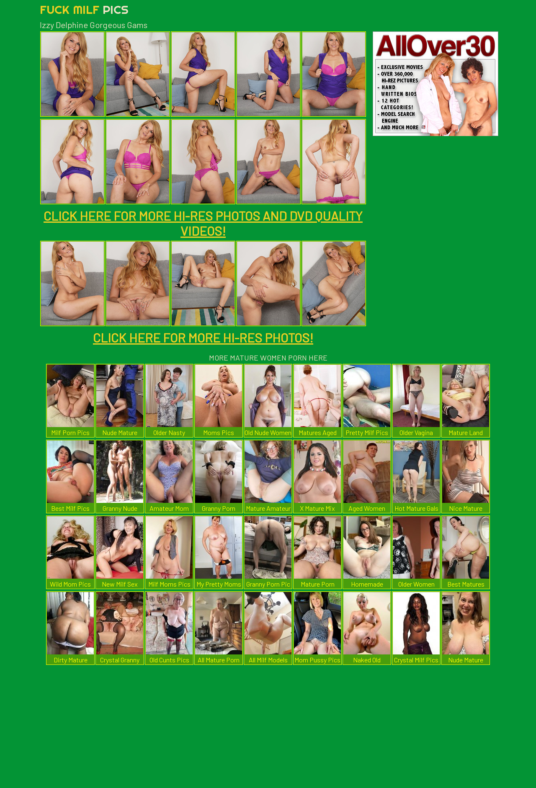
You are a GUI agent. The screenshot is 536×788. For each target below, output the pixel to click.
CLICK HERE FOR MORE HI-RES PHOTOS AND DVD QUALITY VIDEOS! (203, 223)
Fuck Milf (84, 9)
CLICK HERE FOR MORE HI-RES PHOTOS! (203, 337)
